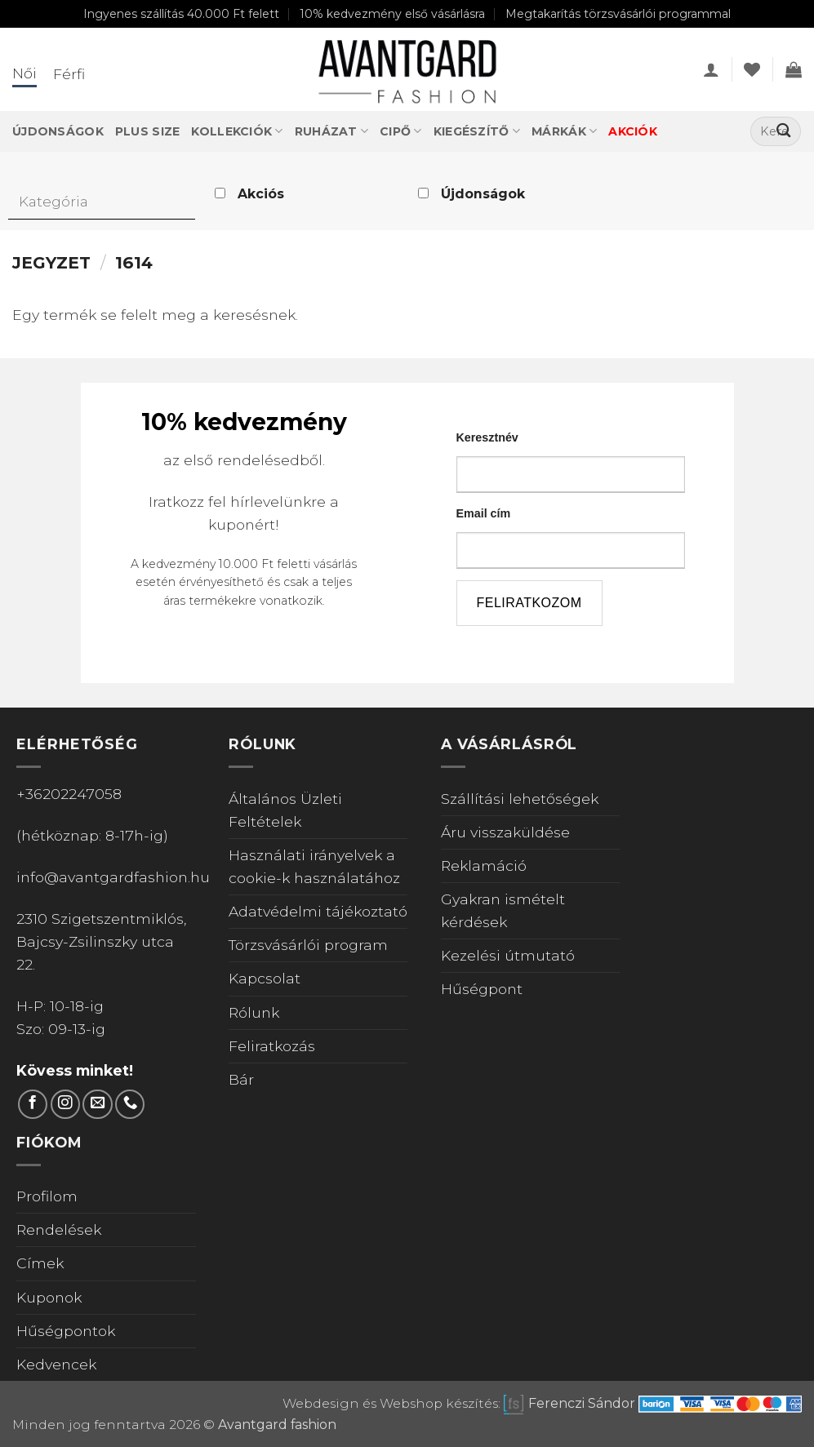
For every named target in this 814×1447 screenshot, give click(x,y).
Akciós (261, 194)
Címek (40, 1263)
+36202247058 (69, 793)
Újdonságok (58, 131)
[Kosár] (793, 69)
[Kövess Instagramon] (65, 1104)
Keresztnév (487, 437)
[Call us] (130, 1104)
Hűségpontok (65, 1330)
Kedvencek (56, 1364)
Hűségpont (482, 988)
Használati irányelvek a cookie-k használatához (314, 866)
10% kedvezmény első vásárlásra (392, 14)
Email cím (483, 513)
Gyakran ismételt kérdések (503, 910)
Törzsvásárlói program (308, 944)
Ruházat (331, 131)
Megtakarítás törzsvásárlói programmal (618, 14)
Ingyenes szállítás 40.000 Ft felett (181, 14)
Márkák (564, 131)
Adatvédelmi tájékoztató (318, 911)
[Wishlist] (752, 69)
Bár (241, 1079)
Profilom (47, 1196)
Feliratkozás (272, 1045)
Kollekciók (236, 131)
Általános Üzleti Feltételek (285, 810)
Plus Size (147, 131)
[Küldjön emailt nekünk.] (97, 1104)
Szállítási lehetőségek (519, 798)
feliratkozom (529, 603)
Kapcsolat (264, 978)
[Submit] (783, 132)
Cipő (401, 131)
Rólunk (254, 1012)
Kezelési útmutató (508, 955)
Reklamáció (484, 865)
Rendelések (58, 1229)
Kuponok (49, 1297)
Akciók (632, 131)
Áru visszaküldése (505, 832)
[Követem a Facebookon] (32, 1104)
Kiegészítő (477, 131)
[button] (711, 69)
